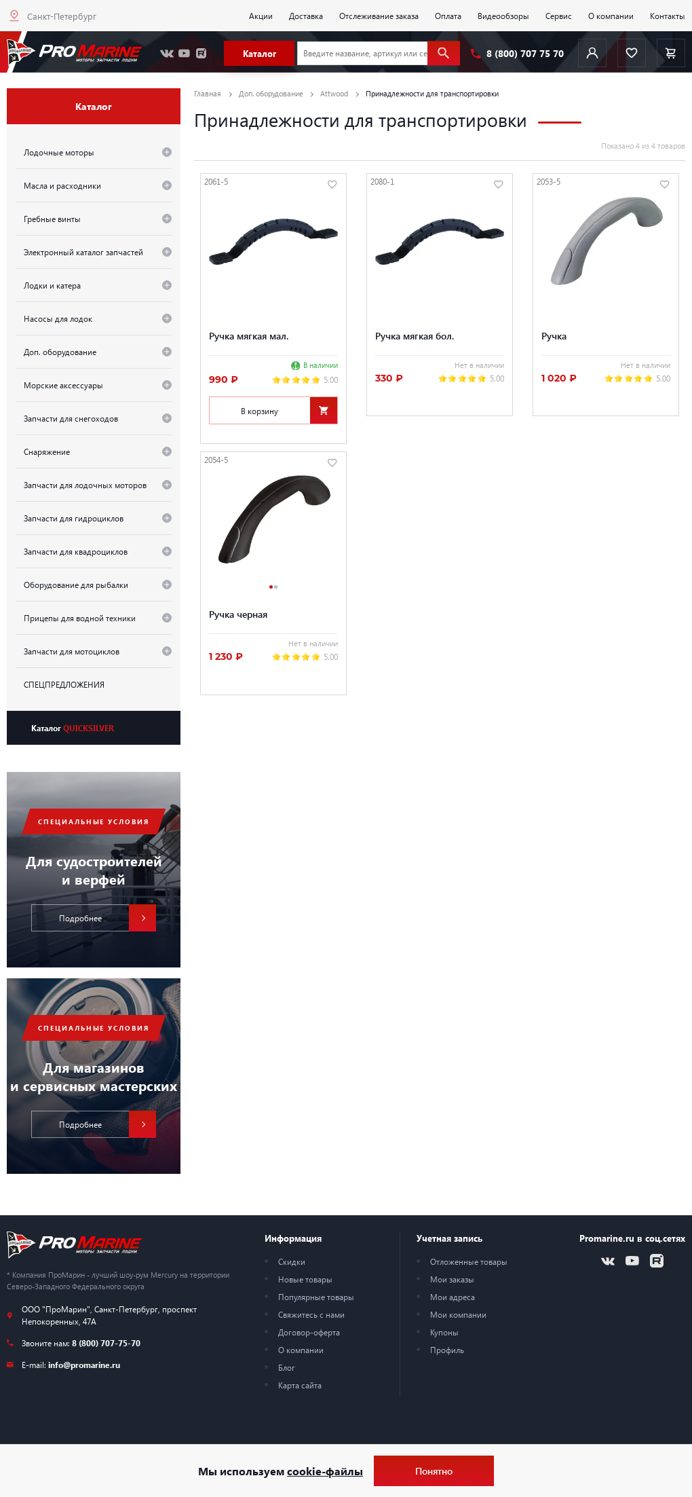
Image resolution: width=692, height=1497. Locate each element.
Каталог (72, 727)
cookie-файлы (325, 1471)
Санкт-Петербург (61, 16)
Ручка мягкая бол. (414, 335)
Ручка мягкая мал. (248, 335)
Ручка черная (238, 614)
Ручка (553, 335)
